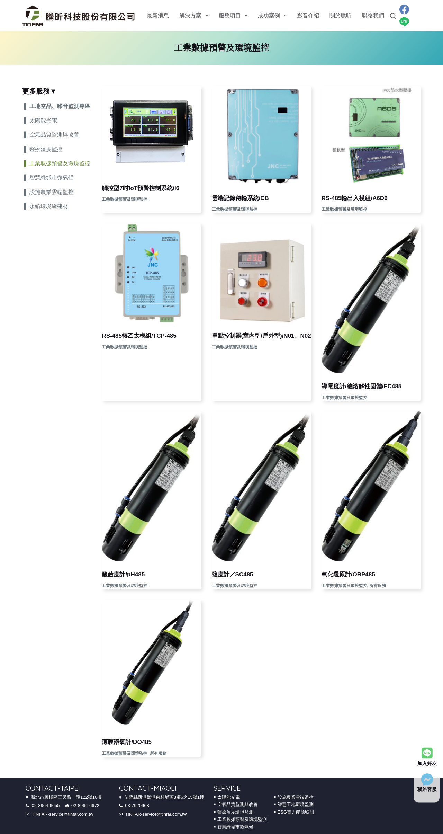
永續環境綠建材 (48, 206)
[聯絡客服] (427, 779)
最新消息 (158, 15)
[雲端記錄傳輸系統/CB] (261, 135)
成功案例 (273, 15)
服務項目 (234, 15)
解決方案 (195, 15)
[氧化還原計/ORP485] (371, 486)
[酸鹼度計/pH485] (151, 486)
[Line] (404, 22)
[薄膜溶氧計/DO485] (151, 664)
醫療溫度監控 (46, 149)
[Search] (393, 16)
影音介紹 (308, 15)
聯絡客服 (427, 789)
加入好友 (427, 763)
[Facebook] (404, 9)
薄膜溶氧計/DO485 (127, 742)
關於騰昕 (340, 15)
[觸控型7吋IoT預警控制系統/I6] (151, 130)
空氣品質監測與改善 (54, 134)
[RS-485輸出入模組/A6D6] (371, 135)
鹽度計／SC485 (232, 574)
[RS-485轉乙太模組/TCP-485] (151, 273)
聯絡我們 (373, 15)
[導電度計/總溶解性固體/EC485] (371, 298)
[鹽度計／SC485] (261, 486)
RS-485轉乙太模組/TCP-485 (139, 335)
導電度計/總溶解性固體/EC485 (361, 386)
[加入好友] (427, 753)
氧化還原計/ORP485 (348, 574)
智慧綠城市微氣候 (51, 177)
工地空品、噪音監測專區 (59, 106)
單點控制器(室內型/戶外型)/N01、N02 (261, 335)
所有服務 (377, 585)
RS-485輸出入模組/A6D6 (355, 198)
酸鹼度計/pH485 (123, 574)
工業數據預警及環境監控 (124, 199)
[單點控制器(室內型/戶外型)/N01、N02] (261, 273)
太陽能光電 (43, 120)
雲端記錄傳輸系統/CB (240, 198)
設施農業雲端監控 (51, 192)
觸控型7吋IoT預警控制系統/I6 (140, 188)
